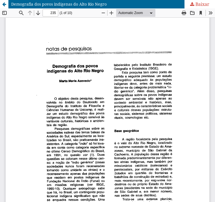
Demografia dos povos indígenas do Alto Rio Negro (59, 4)
